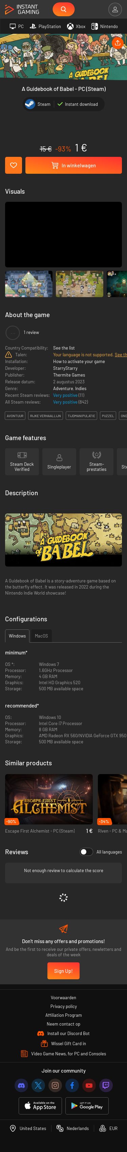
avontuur (15, 416)
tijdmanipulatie (81, 416)
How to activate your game (79, 361)
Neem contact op (63, 1024)
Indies (80, 388)
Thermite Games (69, 375)
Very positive (66, 395)
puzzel (108, 416)
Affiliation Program (63, 1015)
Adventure (63, 388)
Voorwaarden (63, 997)
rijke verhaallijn (45, 416)
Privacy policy (63, 1006)
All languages (101, 852)
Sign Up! (63, 971)
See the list (64, 348)
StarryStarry (65, 368)
